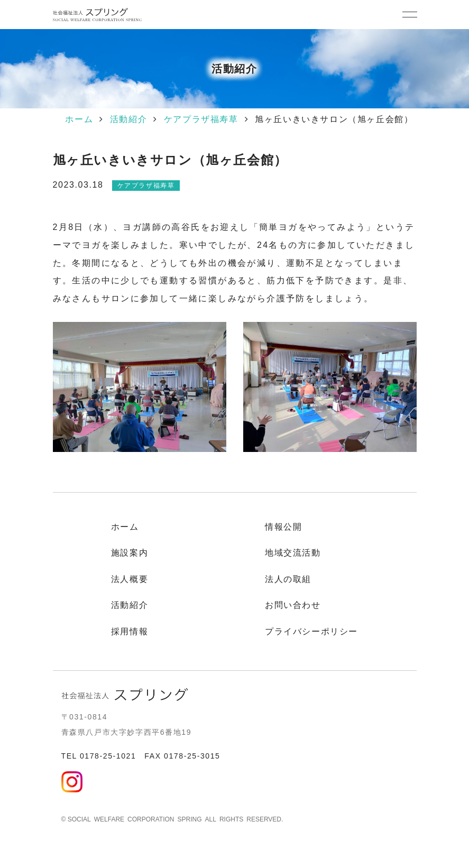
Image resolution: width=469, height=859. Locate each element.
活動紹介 (128, 119)
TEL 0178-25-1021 (98, 756)
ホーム (79, 119)
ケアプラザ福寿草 (201, 119)
